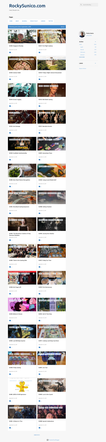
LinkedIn (42, 21)
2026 (80, 44)
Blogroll (24, 21)
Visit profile (89, 35)
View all (63, 26)
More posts (37, 434)
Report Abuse (82, 68)
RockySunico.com (27, 5)
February (82, 52)
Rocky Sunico (90, 33)
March (82, 49)
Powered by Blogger (53, 440)
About (16, 21)
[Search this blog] (90, 4)
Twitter (50, 21)
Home (10, 21)
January (82, 54)
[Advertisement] (71, 52)
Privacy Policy (33, 21)
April (81, 47)
